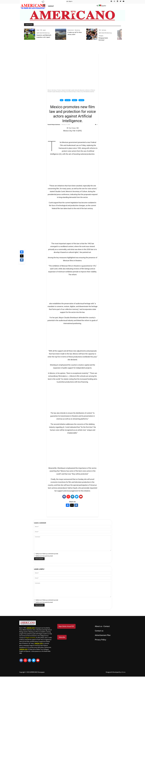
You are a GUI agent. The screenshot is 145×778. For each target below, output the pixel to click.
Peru (46, 30)
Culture (68, 100)
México (74, 100)
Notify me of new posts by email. (44, 656)
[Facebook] (68, 606)
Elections (41, 30)
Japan (78, 30)
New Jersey (111, 30)
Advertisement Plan (103, 736)
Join (67, 1)
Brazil (72, 30)
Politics (81, 100)
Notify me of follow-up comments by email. (47, 654)
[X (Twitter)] (72, 606)
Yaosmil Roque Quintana (54, 124)
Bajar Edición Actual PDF (66, 727)
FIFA (75, 30)
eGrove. (123, 773)
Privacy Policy (101, 740)
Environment (105, 30)
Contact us (99, 731)
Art (61, 100)
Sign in (70, 1)
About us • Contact (102, 727)
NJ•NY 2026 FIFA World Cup (77, 33)
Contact (51, 6)
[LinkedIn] (76, 606)
